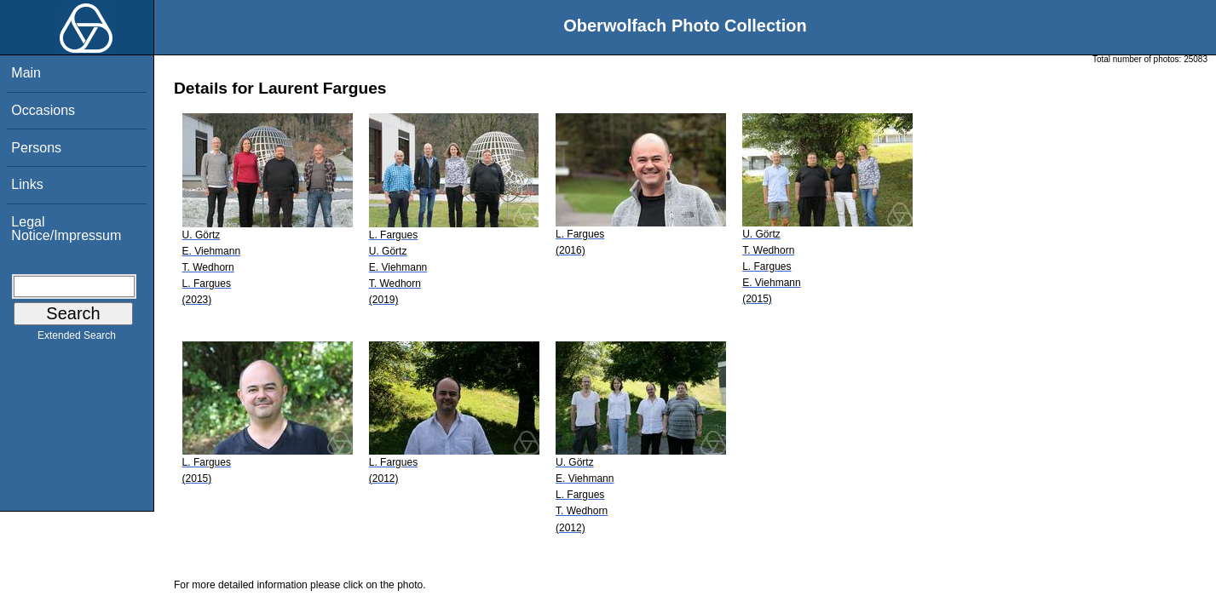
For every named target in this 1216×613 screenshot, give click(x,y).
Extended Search (76, 339)
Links (27, 184)
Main (26, 73)
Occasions (43, 110)
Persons (36, 147)
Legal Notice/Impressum (66, 229)
